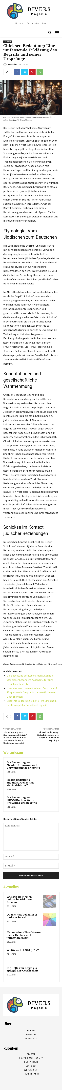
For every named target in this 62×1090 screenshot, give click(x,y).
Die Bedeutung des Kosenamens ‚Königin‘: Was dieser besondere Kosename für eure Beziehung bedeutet (30, 680)
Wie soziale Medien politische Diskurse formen (19, 899)
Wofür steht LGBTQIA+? (23, 950)
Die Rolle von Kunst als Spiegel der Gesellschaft (22, 969)
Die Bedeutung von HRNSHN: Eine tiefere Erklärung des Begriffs (22, 800)
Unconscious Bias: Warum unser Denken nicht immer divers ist (24, 935)
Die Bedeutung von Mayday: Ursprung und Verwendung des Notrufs (23, 765)
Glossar (7, 41)
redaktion (12, 64)
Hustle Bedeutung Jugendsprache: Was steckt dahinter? (20, 782)
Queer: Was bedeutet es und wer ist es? (22, 916)
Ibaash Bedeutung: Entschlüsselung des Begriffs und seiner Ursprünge (48, 736)
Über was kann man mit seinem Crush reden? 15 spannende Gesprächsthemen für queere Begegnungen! (32, 692)
